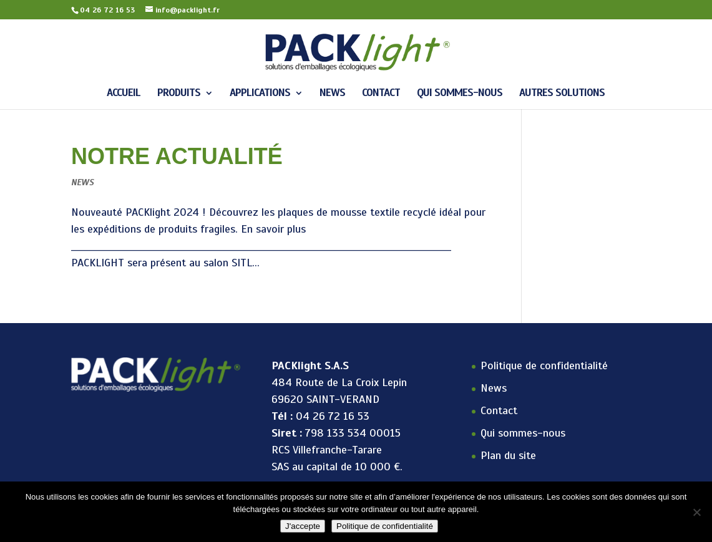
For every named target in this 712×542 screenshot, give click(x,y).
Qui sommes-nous (459, 94)
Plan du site (508, 455)
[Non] (696, 512)
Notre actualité (177, 156)
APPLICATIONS (260, 94)
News (332, 94)
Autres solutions (562, 94)
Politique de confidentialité (544, 365)
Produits (178, 94)
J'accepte (302, 526)
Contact (381, 94)
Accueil (123, 94)
